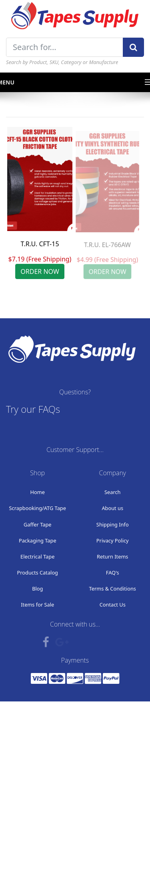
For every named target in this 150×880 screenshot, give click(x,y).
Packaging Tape (37, 540)
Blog (37, 588)
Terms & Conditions (112, 588)
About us (112, 508)
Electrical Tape (37, 556)
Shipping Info (112, 524)
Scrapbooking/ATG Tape (37, 508)
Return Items (112, 556)
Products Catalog (37, 572)
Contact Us (113, 604)
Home (37, 492)
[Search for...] (64, 47)
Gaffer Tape (38, 524)
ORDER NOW (39, 271)
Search (112, 492)
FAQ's (112, 572)
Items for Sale (37, 604)
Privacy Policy (112, 540)
